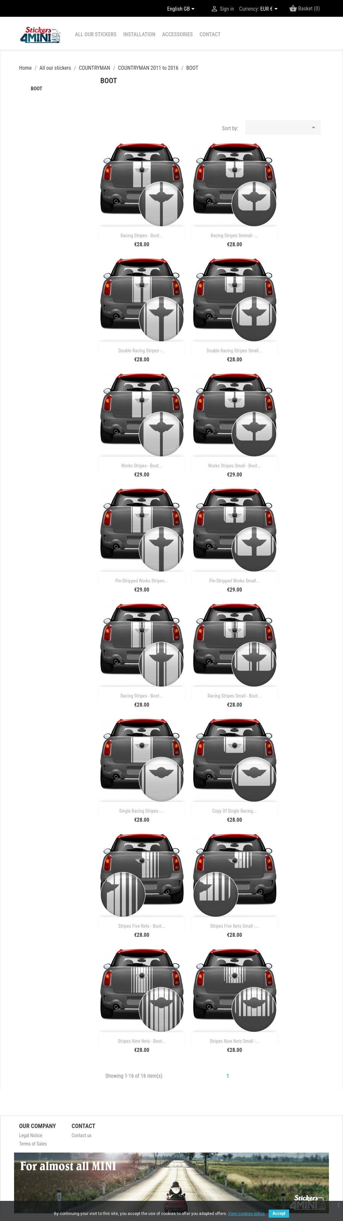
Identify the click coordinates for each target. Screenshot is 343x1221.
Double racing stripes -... (142, 350)
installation (139, 34)
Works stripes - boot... (141, 465)
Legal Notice (30, 1135)
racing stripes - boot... (142, 235)
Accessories (177, 34)
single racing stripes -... (141, 811)
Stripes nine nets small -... (234, 1041)
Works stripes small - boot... (234, 465)
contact (210, 34)
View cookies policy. (246, 1213)
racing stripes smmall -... (234, 235)
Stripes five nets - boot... (141, 926)
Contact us (82, 1135)
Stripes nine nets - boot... (142, 1041)
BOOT (36, 89)
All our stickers (96, 34)
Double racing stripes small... (234, 350)
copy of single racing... (234, 811)
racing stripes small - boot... (234, 696)
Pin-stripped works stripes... (141, 580)
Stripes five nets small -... (234, 926)
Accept (278, 1213)
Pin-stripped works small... (234, 580)
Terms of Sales (33, 1144)
